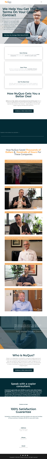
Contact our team (23, 404)
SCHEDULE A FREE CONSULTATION (23, 111)
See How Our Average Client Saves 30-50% (16, 35)
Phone (23, 437)
